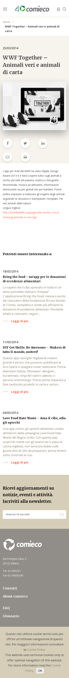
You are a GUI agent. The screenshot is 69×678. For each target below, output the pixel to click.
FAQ (6, 608)
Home (6, 22)
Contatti (10, 588)
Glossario (11, 616)
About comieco (15, 596)
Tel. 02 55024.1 (12, 571)
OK (40, 671)
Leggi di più (19, 321)
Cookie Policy (36, 650)
